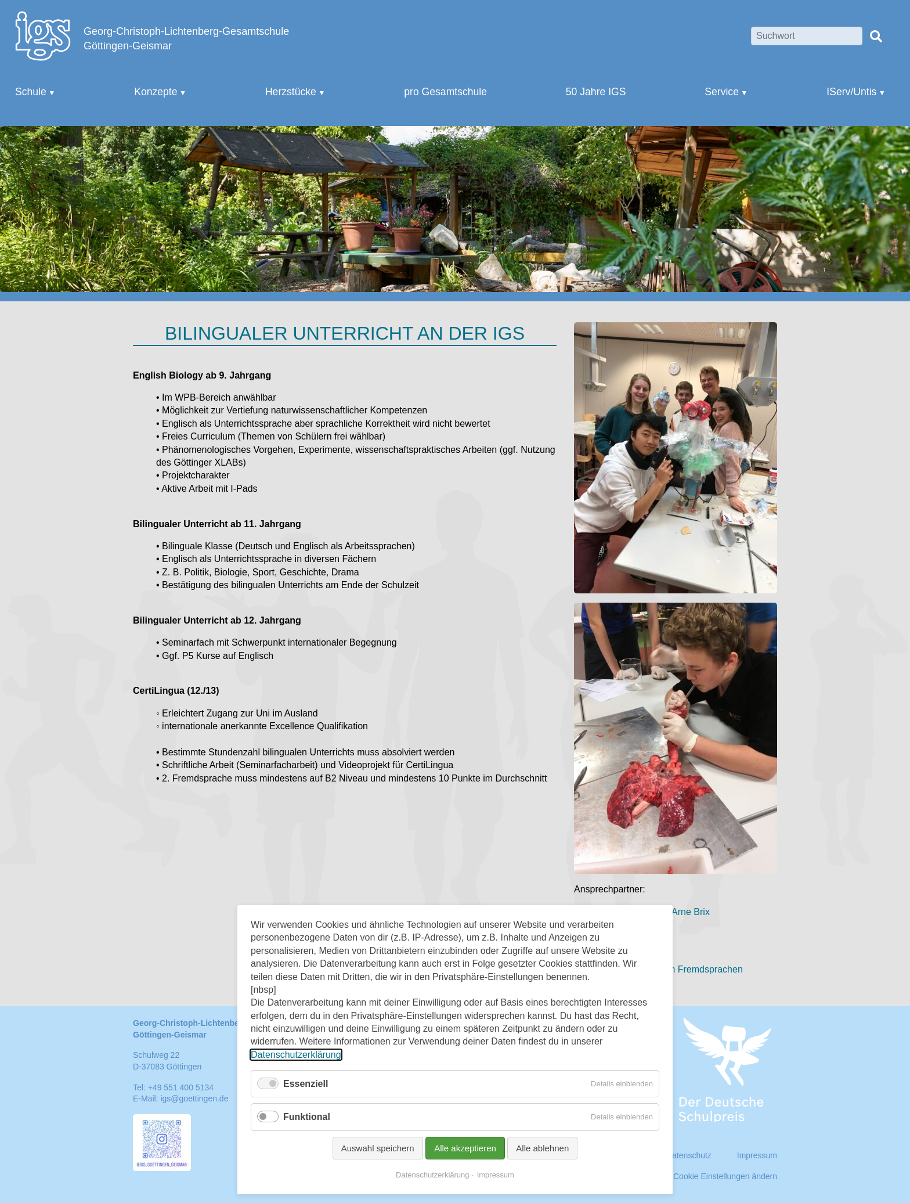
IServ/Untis (851, 92)
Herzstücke (290, 92)
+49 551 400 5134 (181, 1087)
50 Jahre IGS (596, 92)
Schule (30, 92)
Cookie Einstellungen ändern (725, 1176)
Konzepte (155, 92)
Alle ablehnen (542, 1148)
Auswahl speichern (377, 1148)
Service (722, 92)
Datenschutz (689, 1155)
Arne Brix (690, 912)
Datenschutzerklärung (296, 1055)
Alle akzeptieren (465, 1148)
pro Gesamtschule (445, 92)
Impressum (495, 1174)
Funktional (306, 1117)
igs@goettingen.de (194, 1098)
